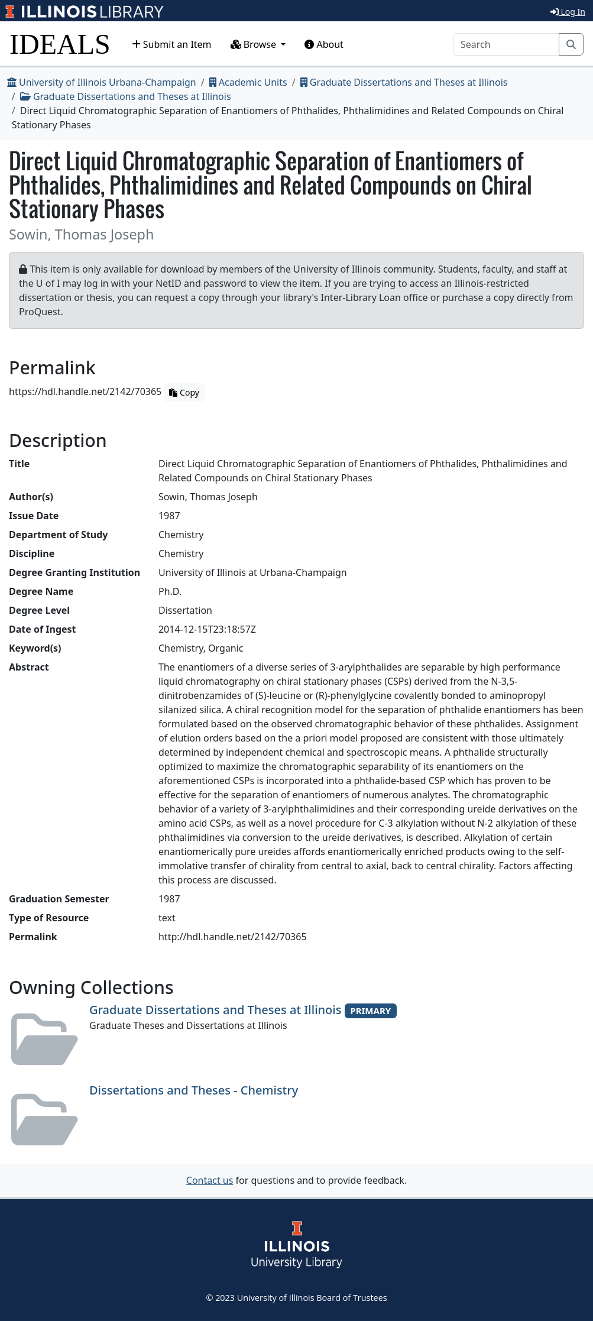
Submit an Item (172, 44)
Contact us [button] (210, 1180)
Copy (184, 392)
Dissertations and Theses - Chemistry (193, 1090)
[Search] (506, 44)
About (324, 44)
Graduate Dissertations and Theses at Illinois (404, 82)
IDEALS (60, 44)
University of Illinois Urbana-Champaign (101, 82)
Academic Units (248, 82)
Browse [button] (255, 44)
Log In (567, 11)
